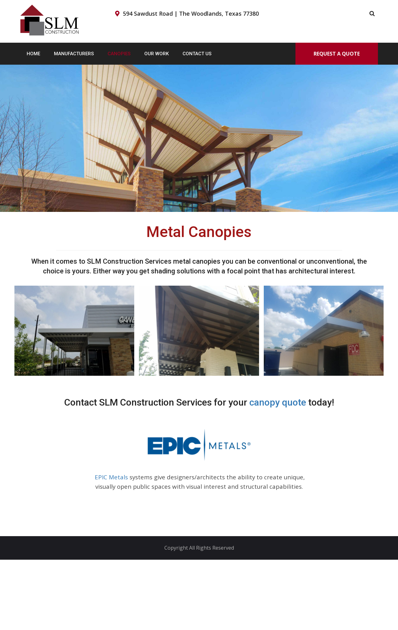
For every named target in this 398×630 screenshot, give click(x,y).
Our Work (156, 54)
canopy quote (277, 402)
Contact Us (197, 54)
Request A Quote (337, 53)
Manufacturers (74, 54)
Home (33, 54)
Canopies (119, 54)
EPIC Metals (110, 477)
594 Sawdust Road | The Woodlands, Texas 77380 (191, 13)
